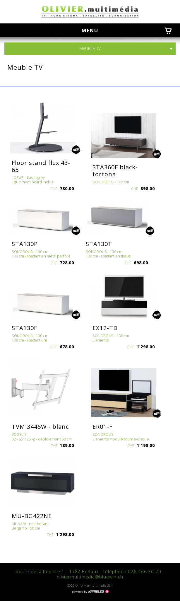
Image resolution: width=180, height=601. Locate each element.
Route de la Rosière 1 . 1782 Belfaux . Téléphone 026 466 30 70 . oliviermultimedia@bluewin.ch (90, 574)
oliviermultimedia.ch (90, 11)
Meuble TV (90, 48)
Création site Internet (90, 592)
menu (92, 30)
